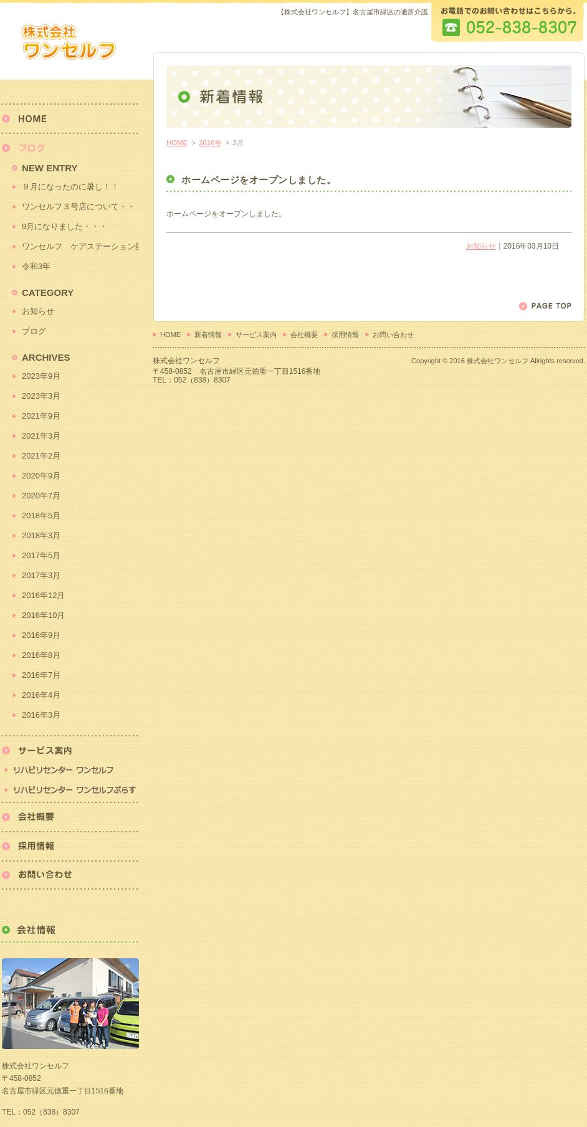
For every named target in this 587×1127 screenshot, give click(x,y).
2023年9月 (41, 376)
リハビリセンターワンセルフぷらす (70, 791)
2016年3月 (41, 715)
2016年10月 (43, 615)
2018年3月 (41, 535)
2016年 (210, 142)
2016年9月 (41, 635)
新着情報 (208, 334)
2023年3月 (41, 396)
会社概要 (304, 334)
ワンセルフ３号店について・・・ (80, 206)
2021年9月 (41, 416)
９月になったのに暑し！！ (70, 186)
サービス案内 (256, 334)
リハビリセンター (70, 757)
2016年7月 (41, 675)
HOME (177, 142)
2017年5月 (41, 555)
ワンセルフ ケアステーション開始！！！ (80, 246)
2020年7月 (41, 495)
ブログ (34, 331)
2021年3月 (41, 435)
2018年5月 (41, 515)
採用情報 (345, 334)
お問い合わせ (393, 334)
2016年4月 (41, 695)
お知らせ (481, 246)
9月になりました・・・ (64, 226)
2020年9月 (41, 475)
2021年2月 (41, 455)
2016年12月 (43, 595)
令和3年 (36, 266)
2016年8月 (41, 655)
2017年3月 (41, 575)
